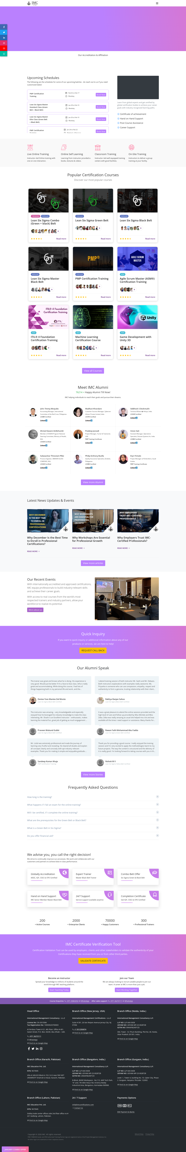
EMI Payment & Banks (126, 1112)
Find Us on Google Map (38, 1043)
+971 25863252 (72, 1001)
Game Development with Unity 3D (135, 338)
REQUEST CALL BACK (93, 650)
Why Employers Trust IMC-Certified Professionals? (134, 539)
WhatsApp (85, 1001)
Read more (61, 238)
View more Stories (93, 774)
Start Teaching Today (59, 990)
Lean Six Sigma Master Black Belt (45, 280)
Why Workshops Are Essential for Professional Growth (91, 539)
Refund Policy (139, 1134)
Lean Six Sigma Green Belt (91, 220)
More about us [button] (35, 610)
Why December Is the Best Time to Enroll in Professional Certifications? (47, 541)
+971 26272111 (116, 1001)
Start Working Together (126, 990)
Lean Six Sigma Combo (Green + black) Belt (45, 222)
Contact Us (78, 1108)
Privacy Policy (150, 1134)
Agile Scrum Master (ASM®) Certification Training (137, 280)
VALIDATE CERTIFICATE (93, 960)
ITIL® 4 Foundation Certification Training (44, 338)
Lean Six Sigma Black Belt (136, 220)
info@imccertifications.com (83, 1105)
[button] (99, 598)
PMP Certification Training (91, 278)
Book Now (101, 94)
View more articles (93, 563)
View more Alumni (93, 482)
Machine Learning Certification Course (88, 338)
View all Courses (93, 370)
